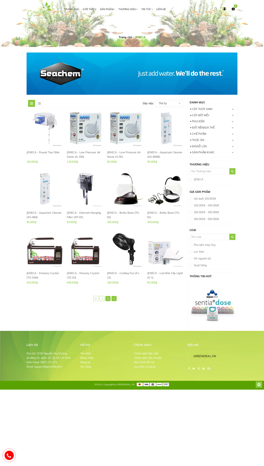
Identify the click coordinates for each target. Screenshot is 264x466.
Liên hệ (161, 9)
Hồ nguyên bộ (202, 258)
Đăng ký (85, 362)
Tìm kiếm (85, 353)
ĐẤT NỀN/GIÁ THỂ (202, 127)
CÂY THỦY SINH (201, 109)
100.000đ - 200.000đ (206, 205)
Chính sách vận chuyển (148, 358)
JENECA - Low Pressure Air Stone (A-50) (124, 154)
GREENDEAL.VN (204, 356)
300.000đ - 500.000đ (206, 219)
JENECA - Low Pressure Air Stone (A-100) (83, 154)
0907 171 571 (49, 362)
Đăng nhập (87, 358)
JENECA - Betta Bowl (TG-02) (123, 214)
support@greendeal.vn (48, 366)
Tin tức (147, 9)
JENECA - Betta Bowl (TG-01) (163, 214)
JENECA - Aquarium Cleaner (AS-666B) (164, 154)
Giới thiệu (89, 9)
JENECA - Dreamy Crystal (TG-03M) (43, 275)
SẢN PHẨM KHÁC (202, 152)
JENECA (198, 179)
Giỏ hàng (85, 366)
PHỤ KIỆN (197, 121)
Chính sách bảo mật (146, 353)
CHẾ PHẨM (198, 134)
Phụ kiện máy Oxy (204, 245)
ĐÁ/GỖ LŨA (198, 146)
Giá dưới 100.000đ (204, 198)
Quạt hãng (200, 265)
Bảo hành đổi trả (144, 362)
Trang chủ (71, 9)
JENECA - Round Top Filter (43, 152)
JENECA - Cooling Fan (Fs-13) (123, 275)
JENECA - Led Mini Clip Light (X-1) (165, 275)
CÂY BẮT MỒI (199, 115)
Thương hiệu (128, 9)
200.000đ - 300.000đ (206, 212)
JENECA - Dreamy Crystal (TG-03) (83, 275)
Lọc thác (198, 251)
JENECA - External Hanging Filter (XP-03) (84, 214)
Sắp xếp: (148, 103)
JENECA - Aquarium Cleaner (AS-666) (44, 214)
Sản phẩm (107, 9)
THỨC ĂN (197, 140)
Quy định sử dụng (144, 366)
